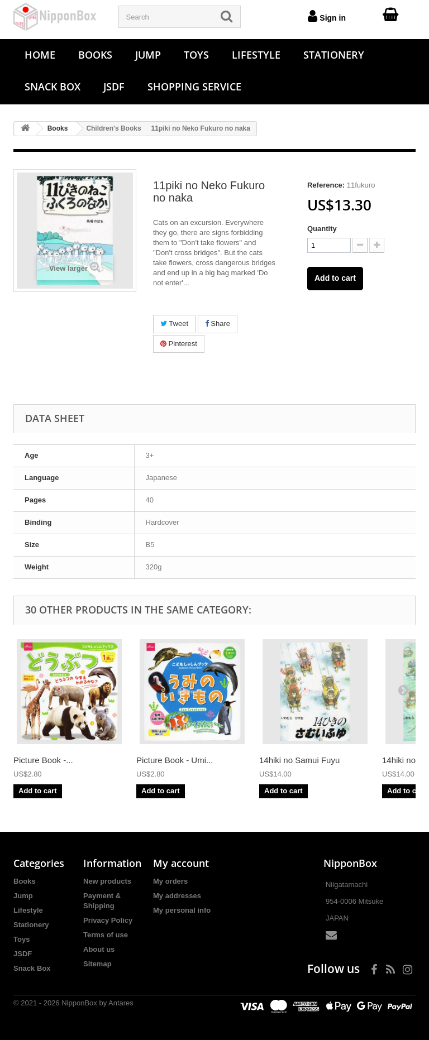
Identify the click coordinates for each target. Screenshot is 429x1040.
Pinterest (178, 343)
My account (181, 863)
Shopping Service (194, 86)
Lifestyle (256, 54)
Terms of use (105, 935)
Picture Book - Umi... (174, 760)
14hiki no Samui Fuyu (299, 760)
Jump (148, 54)
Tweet (174, 323)
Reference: (326, 185)
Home (40, 54)
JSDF (114, 86)
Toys (196, 54)
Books (95, 54)
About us (99, 949)
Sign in (327, 15)
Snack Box (52, 86)
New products (107, 881)
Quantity (322, 228)
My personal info (182, 910)
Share (217, 323)
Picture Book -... (43, 760)
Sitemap (97, 964)
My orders (170, 881)
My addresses (177, 896)
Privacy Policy (107, 920)
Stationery (333, 54)
